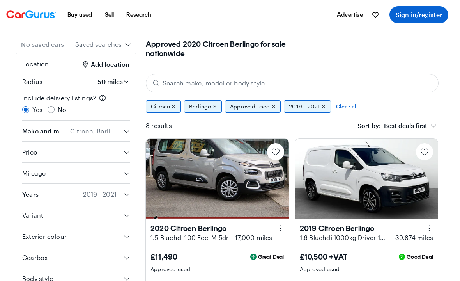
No (62, 109)
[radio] (25, 109)
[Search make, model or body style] (292, 83)
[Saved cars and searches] (375, 15)
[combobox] (103, 44)
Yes (37, 109)
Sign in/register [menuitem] (419, 14)
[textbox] (392, 125)
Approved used (253, 106)
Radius (32, 81)
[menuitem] (80, 14)
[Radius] (108, 81)
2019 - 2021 (307, 106)
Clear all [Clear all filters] (347, 106)
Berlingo (203, 106)
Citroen (163, 106)
